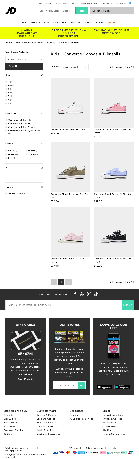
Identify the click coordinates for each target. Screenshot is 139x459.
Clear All (12, 66)
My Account (45, 3)
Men (24, 22)
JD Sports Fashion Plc (81, 419)
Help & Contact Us (46, 422)
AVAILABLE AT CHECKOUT (26, 33)
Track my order (89, 3)
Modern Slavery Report (114, 434)
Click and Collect (46, 419)
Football (75, 22)
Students (8, 415)
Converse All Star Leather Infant (68, 129)
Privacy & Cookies (112, 419)
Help (74, 3)
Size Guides (10, 419)
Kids (46, 22)
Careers (74, 415)
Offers (111, 22)
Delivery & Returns (46, 415)
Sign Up (127, 305)
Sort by (55, 66)
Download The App (14, 430)
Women (35, 22)
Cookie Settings (110, 426)
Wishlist (105, 3)
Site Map (107, 430)
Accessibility (109, 422)
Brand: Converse (24, 59)
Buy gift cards (25, 379)
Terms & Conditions (112, 415)
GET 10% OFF (111, 32)
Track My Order (45, 426)
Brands (100, 22)
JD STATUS (9, 426)
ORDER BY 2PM (69, 33)
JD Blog (8, 434)
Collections (59, 22)
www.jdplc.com (13, 450)
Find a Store (62, 3)
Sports (88, 22)
